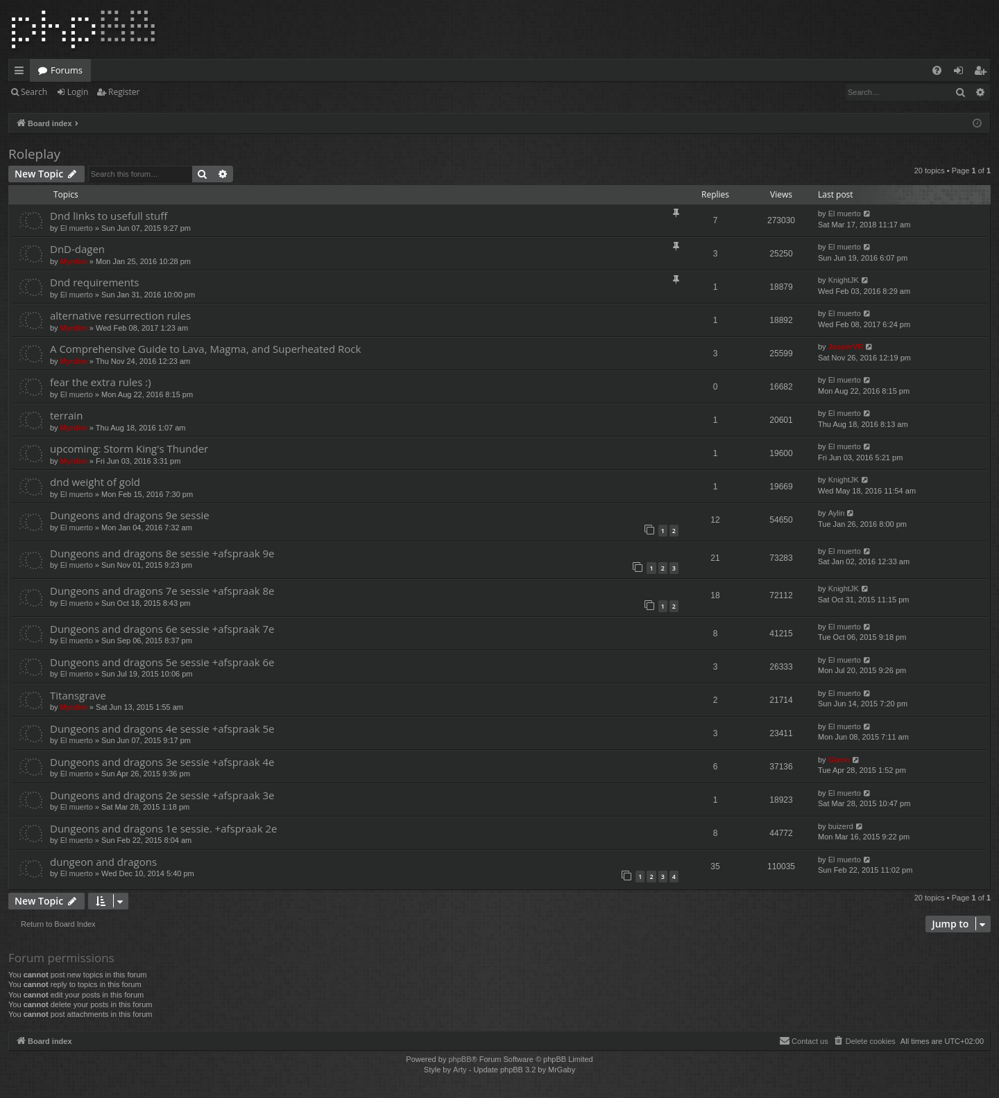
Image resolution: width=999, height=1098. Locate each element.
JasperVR (846, 346)
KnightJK (843, 280)
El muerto (76, 228)
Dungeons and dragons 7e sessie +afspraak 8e (162, 591)
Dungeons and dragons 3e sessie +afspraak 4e (162, 762)
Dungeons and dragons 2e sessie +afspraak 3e (162, 795)
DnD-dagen (77, 249)
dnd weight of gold (95, 482)
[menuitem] (937, 70)
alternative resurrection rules (120, 315)
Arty (460, 1069)
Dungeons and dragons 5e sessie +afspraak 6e (162, 662)
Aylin (836, 513)
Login (77, 92)
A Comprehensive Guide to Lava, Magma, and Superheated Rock (205, 349)
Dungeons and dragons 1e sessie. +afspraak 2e (163, 828)
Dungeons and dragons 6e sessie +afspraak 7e (162, 629)
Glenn (839, 760)
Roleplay (34, 154)
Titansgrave (78, 695)
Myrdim (73, 261)
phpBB (459, 1059)
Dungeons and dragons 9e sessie (130, 515)
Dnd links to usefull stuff (108, 216)
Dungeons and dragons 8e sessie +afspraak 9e (162, 553)
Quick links (22, 73)
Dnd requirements (94, 282)
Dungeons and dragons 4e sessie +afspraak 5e (162, 728)
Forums (67, 70)
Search (34, 92)
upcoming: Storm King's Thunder (129, 448)
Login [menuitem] (961, 73)
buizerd (840, 826)
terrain (66, 415)
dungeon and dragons (103, 862)
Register (123, 92)
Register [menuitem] (983, 73)
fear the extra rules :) (100, 382)
